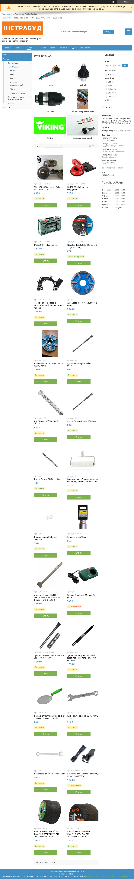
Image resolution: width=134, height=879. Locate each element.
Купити (45, 205)
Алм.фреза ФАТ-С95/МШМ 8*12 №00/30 (82, 304)
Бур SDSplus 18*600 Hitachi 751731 (46, 422)
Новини (42, 48)
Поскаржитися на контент (96, 876)
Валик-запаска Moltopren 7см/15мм (46, 538)
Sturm (12, 71)
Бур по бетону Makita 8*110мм (81, 421)
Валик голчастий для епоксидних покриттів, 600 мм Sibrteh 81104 (82, 480)
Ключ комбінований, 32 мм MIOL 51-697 (82, 717)
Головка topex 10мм (76, 537)
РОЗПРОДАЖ (13, 67)
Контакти (64, 48)
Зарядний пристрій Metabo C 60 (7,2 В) (82, 596)
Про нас (19, 48)
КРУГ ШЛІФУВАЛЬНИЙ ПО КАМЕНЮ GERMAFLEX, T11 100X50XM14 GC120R (46, 834)
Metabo (13, 79)
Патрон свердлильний (16, 84)
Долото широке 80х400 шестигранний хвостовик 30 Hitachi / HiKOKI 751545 (47, 597)
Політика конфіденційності (120, 876)
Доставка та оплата (81, 48)
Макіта (11, 103)
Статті (53, 48)
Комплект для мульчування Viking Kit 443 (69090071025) (82, 775)
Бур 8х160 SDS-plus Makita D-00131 (80, 364)
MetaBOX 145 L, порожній (46, 245)
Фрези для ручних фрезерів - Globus (16, 98)
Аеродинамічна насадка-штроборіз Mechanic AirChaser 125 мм (48, 305)
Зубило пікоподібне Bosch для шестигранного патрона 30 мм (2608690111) (81, 658)
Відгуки (6, 107)
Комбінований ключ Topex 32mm (49, 774)
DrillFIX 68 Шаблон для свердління (77, 188)
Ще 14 (109, 100)
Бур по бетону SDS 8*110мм (47, 479)
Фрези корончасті (18, 93)
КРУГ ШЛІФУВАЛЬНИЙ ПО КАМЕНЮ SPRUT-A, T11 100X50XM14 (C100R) (79, 834)
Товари (30, 48)
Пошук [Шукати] (108, 32)
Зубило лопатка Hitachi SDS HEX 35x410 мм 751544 (49, 656)
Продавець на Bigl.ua (67, 874)
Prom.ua (80, 871)
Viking (12, 89)
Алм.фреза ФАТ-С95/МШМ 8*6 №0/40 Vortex (48, 364)
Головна (7, 48)
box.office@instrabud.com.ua (114, 168)
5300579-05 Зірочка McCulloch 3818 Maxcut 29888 (48, 188)
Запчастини (13, 63)
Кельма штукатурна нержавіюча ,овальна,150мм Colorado (49, 717)
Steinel (13, 75)
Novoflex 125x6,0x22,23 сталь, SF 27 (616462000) (82, 246)
